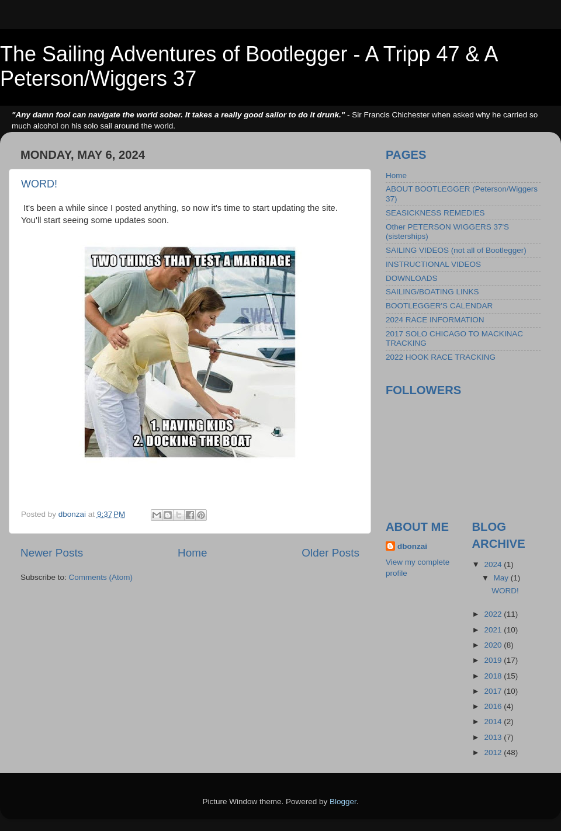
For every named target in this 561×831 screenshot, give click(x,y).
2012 (494, 752)
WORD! (39, 184)
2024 (494, 564)
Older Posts (330, 553)
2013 (494, 737)
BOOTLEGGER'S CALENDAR (439, 305)
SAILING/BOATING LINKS (432, 291)
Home (192, 553)
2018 (494, 676)
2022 (494, 614)
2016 (494, 706)
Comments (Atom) (101, 577)
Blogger (343, 801)
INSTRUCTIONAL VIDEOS (433, 264)
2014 (494, 721)
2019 (494, 660)
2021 (494, 629)
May (502, 577)
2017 (494, 691)
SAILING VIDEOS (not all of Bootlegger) (456, 250)
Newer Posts (51, 553)
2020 (494, 645)
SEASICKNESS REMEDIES (435, 212)
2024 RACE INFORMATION (435, 319)
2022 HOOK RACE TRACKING (441, 357)
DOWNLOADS (412, 278)
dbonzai (412, 546)
